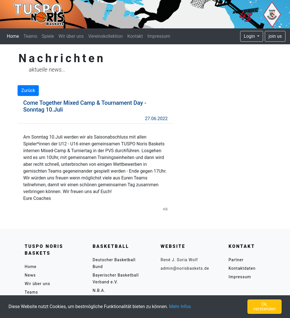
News (30, 275)
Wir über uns (71, 36)
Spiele (48, 36)
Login (250, 36)
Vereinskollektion (105, 36)
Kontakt (135, 36)
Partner (236, 260)
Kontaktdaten (242, 268)
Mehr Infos (180, 306)
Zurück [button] (28, 90)
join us (275, 36)
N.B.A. (99, 290)
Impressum (158, 36)
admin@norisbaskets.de (185, 268)
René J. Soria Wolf (179, 260)
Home (14, 36)
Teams (30, 36)
